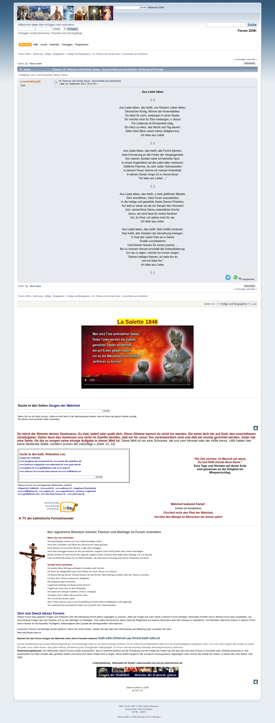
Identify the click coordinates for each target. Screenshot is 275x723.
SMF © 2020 (136, 706)
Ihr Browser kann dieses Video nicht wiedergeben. (137, 357)
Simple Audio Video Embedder (139, 709)
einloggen (50, 24)
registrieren (68, 24)
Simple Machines (151, 706)
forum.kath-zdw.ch (146, 638)
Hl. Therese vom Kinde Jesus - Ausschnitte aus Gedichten (90, 81)
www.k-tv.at (52, 508)
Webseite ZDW (156, 7)
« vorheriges (239, 59)
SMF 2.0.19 (124, 706)
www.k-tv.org (51, 506)
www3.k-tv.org (51, 502)
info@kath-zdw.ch (31, 632)
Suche (22, 405)
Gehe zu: (209, 303)
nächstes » (251, 59)
